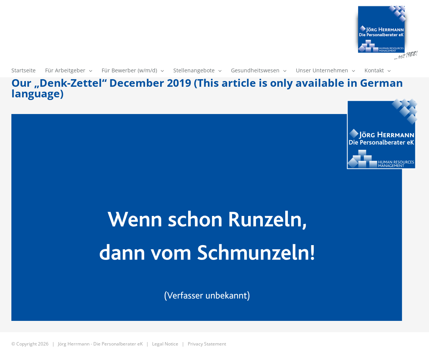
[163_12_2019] (214, 209)
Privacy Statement (207, 344)
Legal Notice (165, 344)
